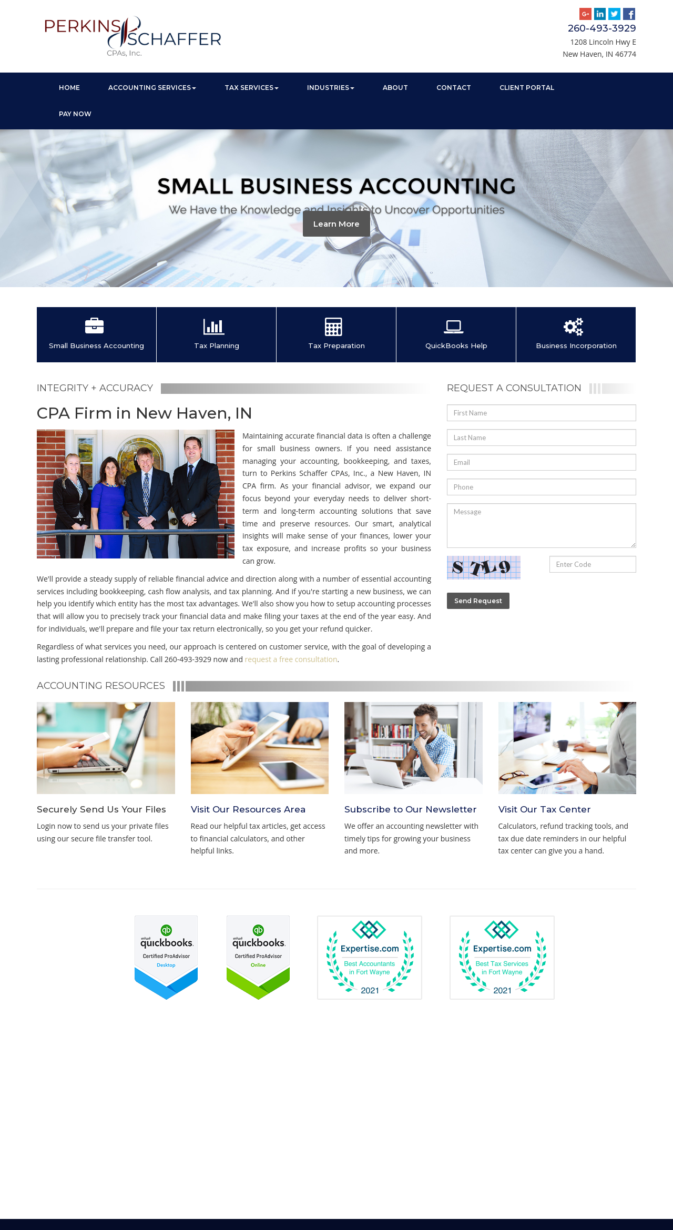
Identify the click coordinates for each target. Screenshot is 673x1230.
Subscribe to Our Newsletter (410, 809)
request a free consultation (291, 659)
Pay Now (75, 114)
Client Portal (526, 88)
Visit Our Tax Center (544, 809)
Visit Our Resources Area (248, 809)
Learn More (336, 224)
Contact (453, 88)
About (395, 88)
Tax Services (252, 88)
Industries (330, 88)
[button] (17, 208)
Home (69, 88)
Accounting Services (152, 88)
